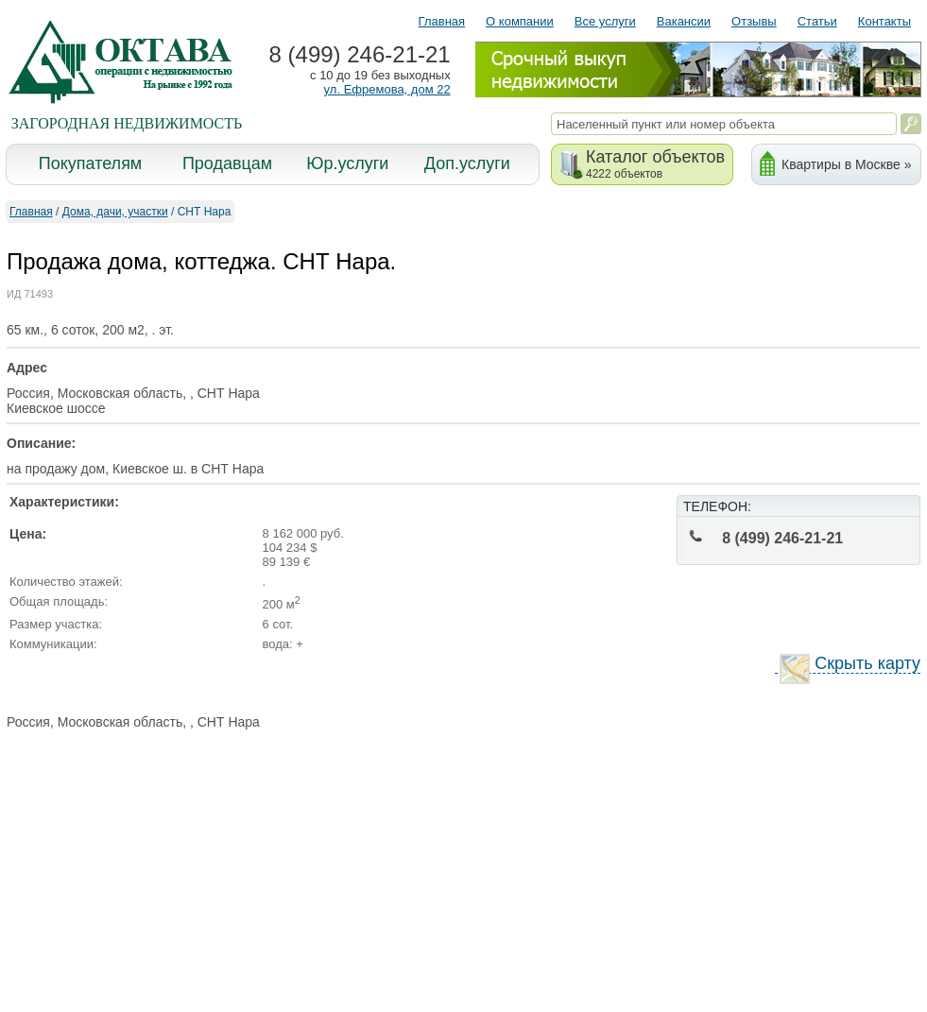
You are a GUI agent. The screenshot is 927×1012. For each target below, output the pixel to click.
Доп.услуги (467, 163)
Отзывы (754, 21)
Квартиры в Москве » (846, 164)
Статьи (817, 21)
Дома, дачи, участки (115, 211)
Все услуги (605, 21)
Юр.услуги (347, 163)
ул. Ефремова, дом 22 (387, 89)
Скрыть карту (850, 664)
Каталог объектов (655, 163)
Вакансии (684, 21)
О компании (520, 21)
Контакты (884, 21)
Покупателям (90, 163)
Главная (442, 21)
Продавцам (227, 163)
